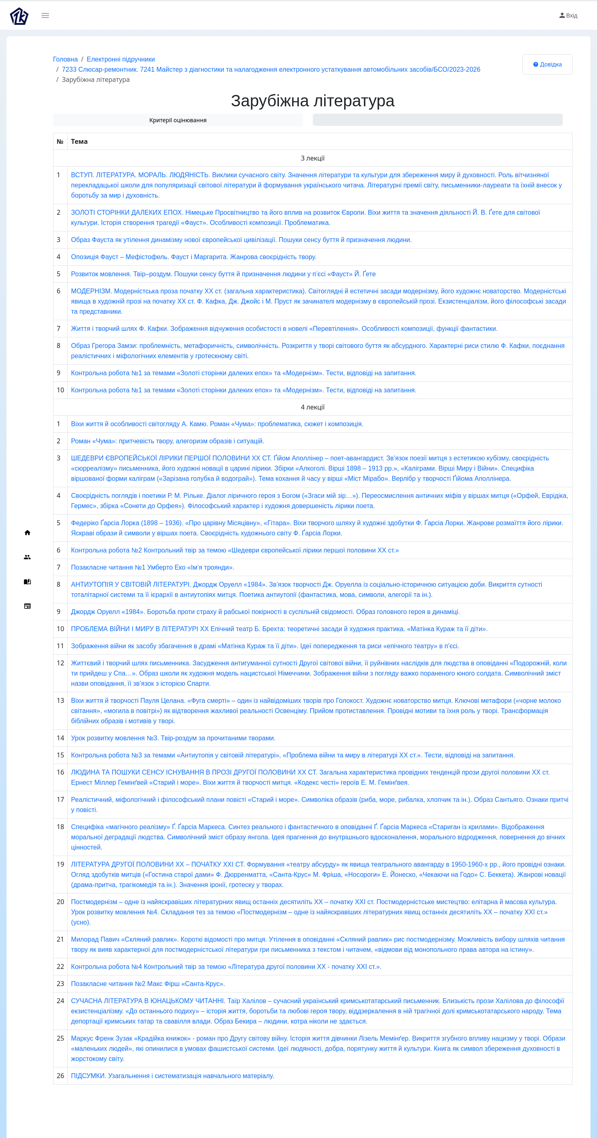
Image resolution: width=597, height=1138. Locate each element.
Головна (65, 59)
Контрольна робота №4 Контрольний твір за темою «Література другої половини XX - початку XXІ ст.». (226, 966)
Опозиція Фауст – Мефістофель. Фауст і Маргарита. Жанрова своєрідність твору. (193, 256)
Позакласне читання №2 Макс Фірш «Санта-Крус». (148, 983)
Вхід (567, 15)
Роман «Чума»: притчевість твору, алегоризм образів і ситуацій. (167, 441)
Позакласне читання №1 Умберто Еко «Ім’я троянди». (152, 567)
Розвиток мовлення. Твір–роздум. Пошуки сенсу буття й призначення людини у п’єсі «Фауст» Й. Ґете (223, 274)
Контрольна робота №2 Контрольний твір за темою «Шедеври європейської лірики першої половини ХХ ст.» (235, 550)
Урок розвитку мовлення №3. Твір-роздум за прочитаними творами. (173, 738)
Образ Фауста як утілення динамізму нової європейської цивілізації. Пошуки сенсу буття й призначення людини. (241, 239)
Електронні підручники (121, 59)
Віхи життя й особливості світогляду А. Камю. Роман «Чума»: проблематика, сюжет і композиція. (217, 423)
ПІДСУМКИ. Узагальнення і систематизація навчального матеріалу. (172, 1075)
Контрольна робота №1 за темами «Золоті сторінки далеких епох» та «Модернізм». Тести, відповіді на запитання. (243, 373)
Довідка (547, 64)
